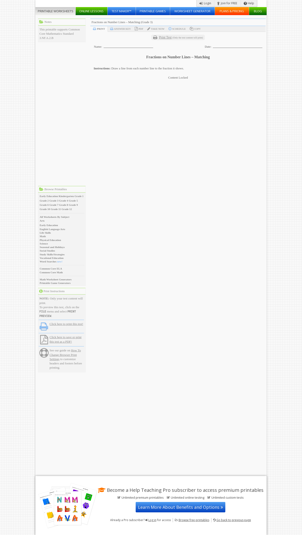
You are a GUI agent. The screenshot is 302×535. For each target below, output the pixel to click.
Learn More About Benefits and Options (180, 507)
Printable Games (153, 11)
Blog (258, 11)
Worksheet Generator (192, 11)
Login (205, 3)
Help (249, 3)
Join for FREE (227, 3)
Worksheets (55, 11)
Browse (194, 520)
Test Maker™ (121, 11)
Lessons (91, 11)
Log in (152, 520)
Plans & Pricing (232, 11)
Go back (233, 520)
